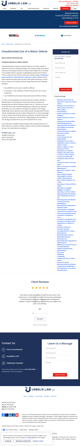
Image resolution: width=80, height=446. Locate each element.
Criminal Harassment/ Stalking (66, 131)
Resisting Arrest (62, 239)
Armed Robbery (62, 111)
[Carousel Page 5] (46, 313)
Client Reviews (40, 282)
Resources (46, 8)
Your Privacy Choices (10, 430)
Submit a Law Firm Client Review (40, 325)
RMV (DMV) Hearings (63, 237)
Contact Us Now (71, 22)
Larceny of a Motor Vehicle (65, 154)
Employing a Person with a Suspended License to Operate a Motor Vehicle (66, 143)
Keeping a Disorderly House (65, 153)
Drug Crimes (61, 135)
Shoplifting (60, 254)
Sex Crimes (60, 252)
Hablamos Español (71, 5)
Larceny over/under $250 (64, 156)
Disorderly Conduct (63, 133)
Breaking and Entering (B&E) (66, 121)
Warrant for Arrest (63, 262)
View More (40, 319)
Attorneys (13, 8)
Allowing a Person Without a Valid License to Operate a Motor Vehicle (66, 107)
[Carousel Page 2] (36, 313)
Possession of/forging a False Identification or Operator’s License (66, 223)
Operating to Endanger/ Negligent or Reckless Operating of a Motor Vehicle (66, 190)
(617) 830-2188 (72, 3)
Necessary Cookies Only (23, 441)
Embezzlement (61, 139)
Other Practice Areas (33, 8)
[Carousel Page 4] (43, 313)
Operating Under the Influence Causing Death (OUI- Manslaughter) (66, 201)
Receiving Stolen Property (65, 235)
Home (4, 8)
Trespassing (61, 256)
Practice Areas (9, 44)
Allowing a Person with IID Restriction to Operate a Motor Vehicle (67, 102)
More (75, 8)
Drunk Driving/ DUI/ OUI (64, 137)
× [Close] (50, 434)
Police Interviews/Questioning (66, 213)
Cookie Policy (23, 430)
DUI (22, 8)
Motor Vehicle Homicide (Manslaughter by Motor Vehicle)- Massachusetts (64, 176)
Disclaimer (31, 396)
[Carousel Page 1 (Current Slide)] (33, 313)
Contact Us (65, 8)
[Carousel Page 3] (40, 313)
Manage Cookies (33, 430)
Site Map (46, 396)
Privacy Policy (39, 396)
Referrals (55, 8)
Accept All (8, 441)
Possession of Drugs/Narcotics (66, 219)
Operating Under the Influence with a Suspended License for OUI (66, 196)
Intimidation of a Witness (65, 151)
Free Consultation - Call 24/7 (68, 1)
